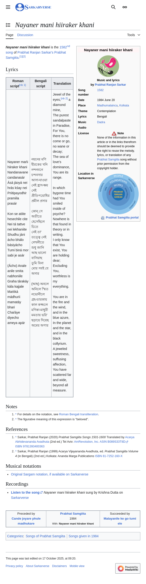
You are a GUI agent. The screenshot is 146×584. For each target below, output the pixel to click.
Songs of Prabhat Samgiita (45, 536)
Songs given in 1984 (84, 536)
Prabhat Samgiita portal (122, 217)
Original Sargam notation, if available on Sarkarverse (49, 474)
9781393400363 (33, 446)
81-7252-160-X (113, 456)
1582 (100, 90)
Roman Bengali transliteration (78, 414)
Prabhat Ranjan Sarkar (110, 84)
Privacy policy (14, 566)
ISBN (18, 446)
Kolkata (124, 105)
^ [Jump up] (16, 414)
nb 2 (64, 98)
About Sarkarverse (37, 566)
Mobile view (77, 566)
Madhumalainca (107, 105)
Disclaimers (59, 566)
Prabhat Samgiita (108, 159)
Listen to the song (25, 492)
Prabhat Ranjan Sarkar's (35, 52)
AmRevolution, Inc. (86, 441)
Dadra (101, 122)
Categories (15, 536)
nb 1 (22, 84)
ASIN (103, 441)
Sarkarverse (20, 498)
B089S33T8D (116, 441)
